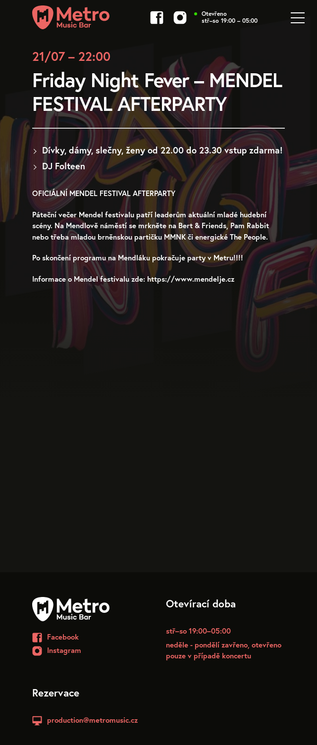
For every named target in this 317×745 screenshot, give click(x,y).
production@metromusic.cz (92, 720)
